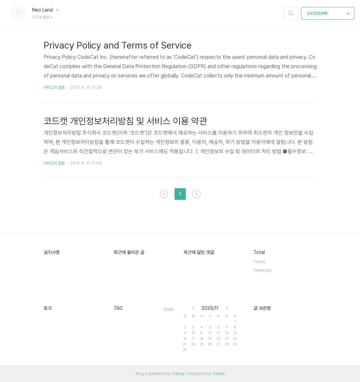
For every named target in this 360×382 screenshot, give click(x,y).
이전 (164, 194)
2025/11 (209, 308)
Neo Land (45, 10)
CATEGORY (328, 13)
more (169, 309)
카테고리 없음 (54, 87)
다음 (196, 194)
